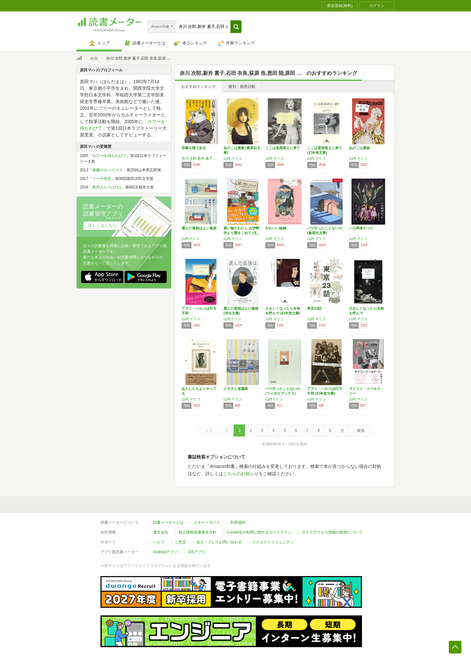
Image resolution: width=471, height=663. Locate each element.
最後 (361, 430)
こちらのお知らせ (241, 473)
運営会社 (160, 532)
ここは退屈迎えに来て (282, 148)
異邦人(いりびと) (106, 187)
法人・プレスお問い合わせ (219, 542)
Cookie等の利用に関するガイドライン (259, 532)
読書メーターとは (168, 522)
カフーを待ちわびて (109, 156)
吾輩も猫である (194, 148)
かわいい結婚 (275, 228)
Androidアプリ (165, 552)
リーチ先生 (101, 178)
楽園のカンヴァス (107, 170)
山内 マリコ (232, 158)
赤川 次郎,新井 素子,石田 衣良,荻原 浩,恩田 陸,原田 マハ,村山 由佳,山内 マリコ (201, 158)
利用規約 (238, 522)
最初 (209, 430)
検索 (94, 58)
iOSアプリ (196, 552)
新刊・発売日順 (242, 86)
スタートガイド (207, 522)
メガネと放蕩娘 (235, 389)
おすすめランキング (198, 86)
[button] (236, 26)
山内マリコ (190, 238)
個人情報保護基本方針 (197, 532)
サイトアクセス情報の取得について (332, 532)
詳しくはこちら (102, 225)
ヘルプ (159, 542)
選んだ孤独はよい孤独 (199, 228)
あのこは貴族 (359, 148)
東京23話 (314, 308)
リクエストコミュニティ (273, 542)
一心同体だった (361, 228)
